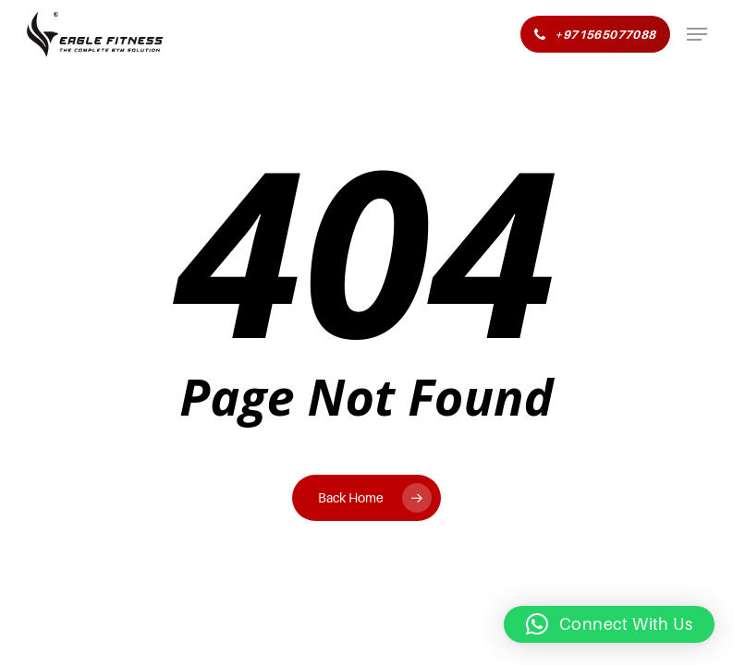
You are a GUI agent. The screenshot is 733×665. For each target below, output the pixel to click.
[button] (697, 34)
